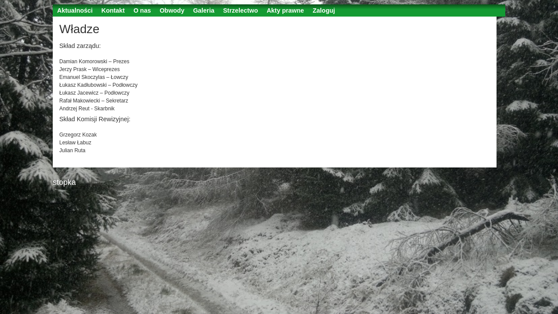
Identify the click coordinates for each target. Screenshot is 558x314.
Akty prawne (285, 10)
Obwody (172, 10)
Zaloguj (324, 10)
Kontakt (113, 10)
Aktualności (75, 10)
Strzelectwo (240, 10)
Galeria (203, 10)
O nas (142, 10)
